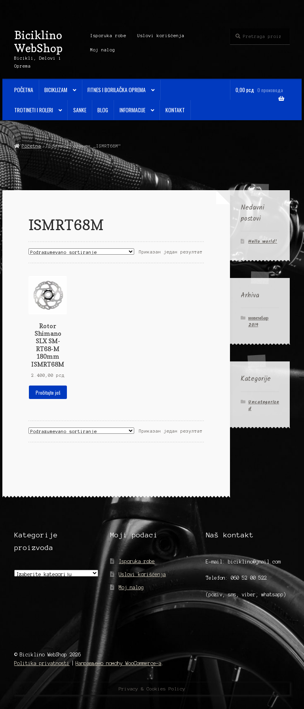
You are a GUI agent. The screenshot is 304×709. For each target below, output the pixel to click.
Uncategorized (263, 405)
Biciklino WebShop (38, 41)
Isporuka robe (108, 35)
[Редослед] (81, 251)
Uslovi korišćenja (160, 35)
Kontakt (175, 110)
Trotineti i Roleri (33, 110)
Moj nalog (102, 49)
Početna (23, 90)
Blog (102, 110)
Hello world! (262, 241)
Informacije (132, 110)
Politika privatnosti (42, 663)
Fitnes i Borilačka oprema (116, 90)
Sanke (79, 110)
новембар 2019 (258, 321)
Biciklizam (55, 90)
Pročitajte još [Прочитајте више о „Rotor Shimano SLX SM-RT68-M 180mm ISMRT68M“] (48, 392)
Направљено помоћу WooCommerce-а (119, 663)
